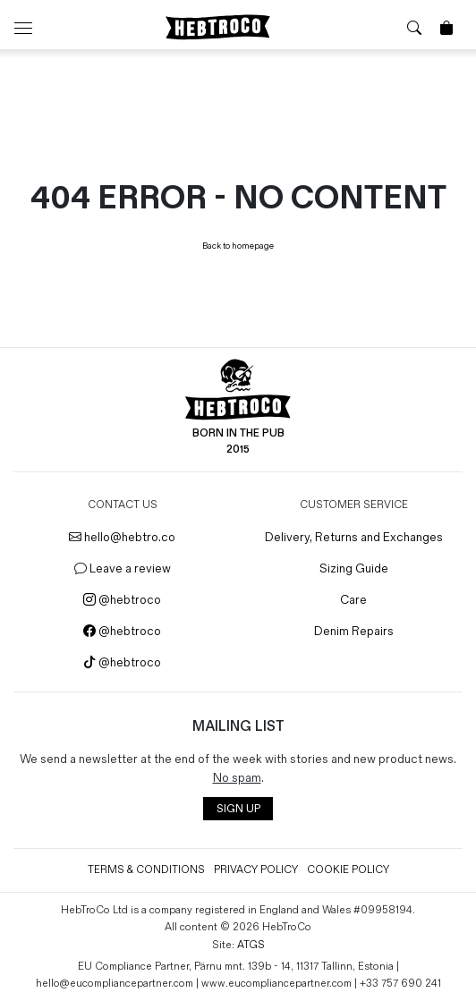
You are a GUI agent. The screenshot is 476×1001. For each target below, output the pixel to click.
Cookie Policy (348, 870)
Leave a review (122, 568)
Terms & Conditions (146, 870)
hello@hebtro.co (122, 537)
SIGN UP (238, 809)
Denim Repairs (354, 631)
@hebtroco (122, 599)
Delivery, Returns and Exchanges (354, 537)
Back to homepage (238, 246)
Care (353, 599)
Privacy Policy (256, 870)
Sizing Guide (353, 568)
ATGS (251, 945)
